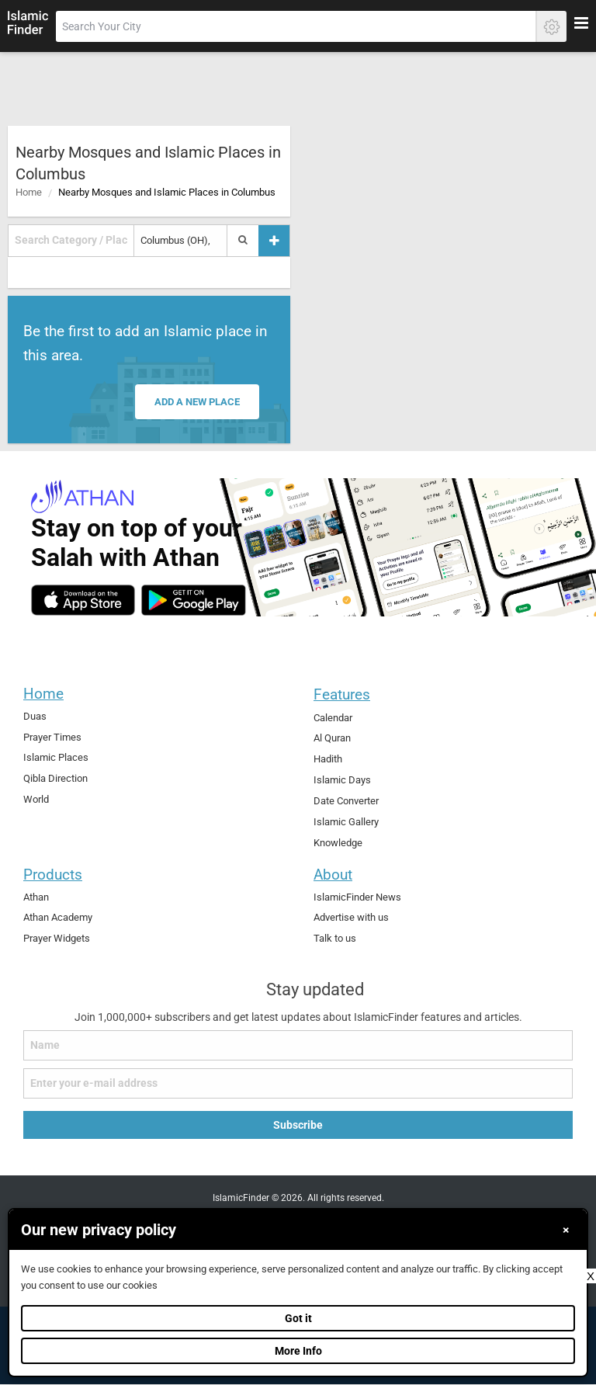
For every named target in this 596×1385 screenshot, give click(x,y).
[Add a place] (273, 240)
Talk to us (335, 938)
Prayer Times (52, 737)
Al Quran (332, 738)
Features (342, 694)
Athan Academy (57, 917)
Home (29, 192)
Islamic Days (342, 780)
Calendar (333, 718)
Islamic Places (55, 757)
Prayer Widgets (56, 938)
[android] (193, 600)
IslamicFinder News (357, 897)
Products (52, 874)
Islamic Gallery (346, 822)
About (333, 874)
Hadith (328, 759)
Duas (35, 716)
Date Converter (346, 801)
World (36, 799)
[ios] (83, 600)
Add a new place (197, 402)
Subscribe (298, 1125)
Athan (36, 897)
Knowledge (338, 843)
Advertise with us (351, 917)
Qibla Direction (55, 778)
